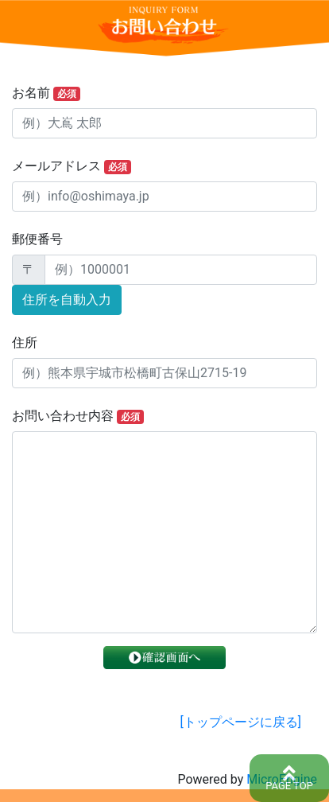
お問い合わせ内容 (78, 416)
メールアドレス (71, 166)
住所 (24, 342)
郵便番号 (37, 239)
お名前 (46, 93)
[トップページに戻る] (240, 722)
